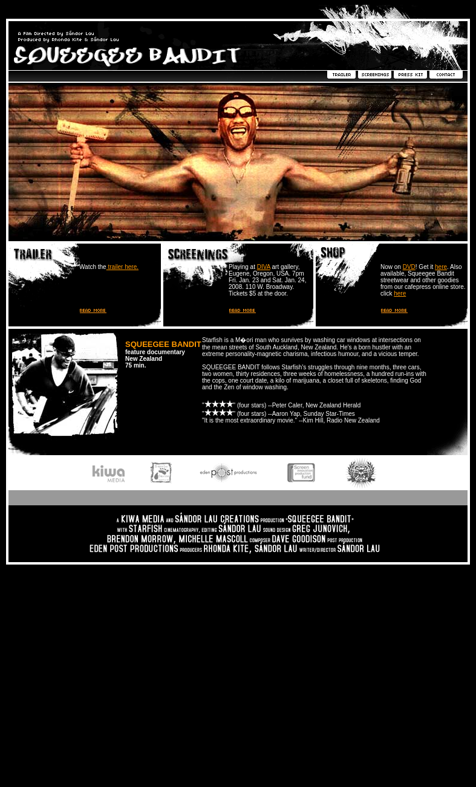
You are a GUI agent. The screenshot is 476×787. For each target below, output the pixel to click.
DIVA (263, 267)
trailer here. (122, 267)
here (441, 267)
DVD (409, 267)
